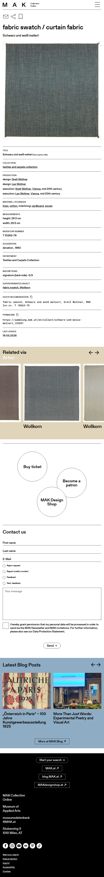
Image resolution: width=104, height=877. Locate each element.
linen (5, 206)
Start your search (52, 760)
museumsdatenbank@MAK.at (17, 819)
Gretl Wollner (19, 179)
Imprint (6, 863)
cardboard (38, 206)
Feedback (11, 577)
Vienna (36, 189)
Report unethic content (17, 571)
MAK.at (52, 768)
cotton (13, 206)
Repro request (13, 565)
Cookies (7, 871)
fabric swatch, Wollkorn (16, 287)
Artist (9, 357)
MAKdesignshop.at (52, 785)
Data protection (10, 858)
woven (49, 206)
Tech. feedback (14, 583)
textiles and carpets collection (20, 167)
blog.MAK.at (52, 776)
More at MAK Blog (52, 746)
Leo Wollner (19, 184)
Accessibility (9, 867)
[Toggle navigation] (97, 4)
